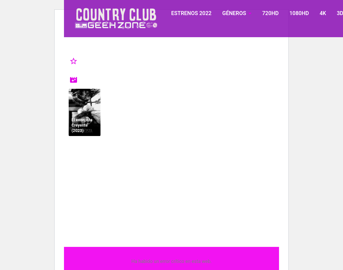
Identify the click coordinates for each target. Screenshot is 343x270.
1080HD (299, 13)
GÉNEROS (234, 13)
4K (323, 13)
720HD (270, 13)
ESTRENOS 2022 (191, 13)
